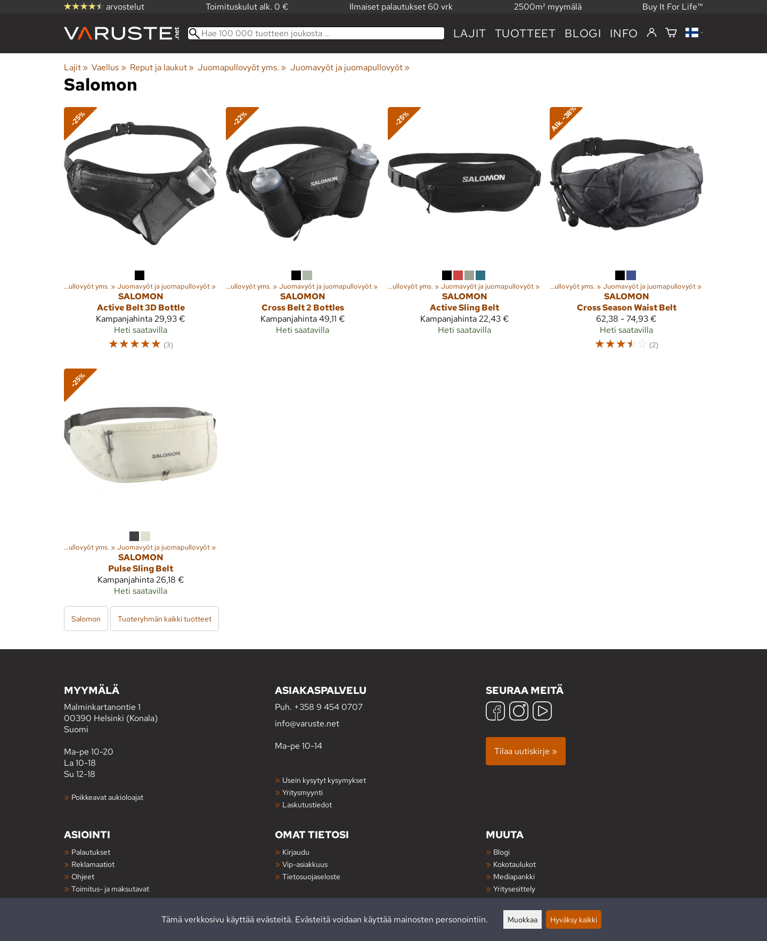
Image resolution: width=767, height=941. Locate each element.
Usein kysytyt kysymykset (324, 780)
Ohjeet (82, 876)
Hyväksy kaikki (573, 919)
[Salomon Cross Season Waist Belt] (626, 233)
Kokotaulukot (514, 864)
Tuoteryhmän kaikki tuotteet (164, 618)
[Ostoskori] (671, 33)
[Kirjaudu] (652, 33)
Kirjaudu (295, 852)
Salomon (86, 618)
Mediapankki (514, 876)
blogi (583, 33)
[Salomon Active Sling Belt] (464, 233)
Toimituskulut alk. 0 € (247, 6)
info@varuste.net (307, 723)
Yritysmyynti (302, 792)
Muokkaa (522, 919)
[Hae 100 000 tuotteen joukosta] (316, 33)
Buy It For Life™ (672, 6)
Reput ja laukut (162, 67)
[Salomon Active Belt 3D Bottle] (140, 233)
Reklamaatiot (93, 864)
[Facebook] (495, 712)
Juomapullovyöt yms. (242, 67)
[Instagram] (518, 712)
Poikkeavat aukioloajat (107, 797)
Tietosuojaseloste (311, 876)
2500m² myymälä (548, 6)
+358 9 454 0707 (328, 707)
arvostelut (104, 6)
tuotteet (525, 33)
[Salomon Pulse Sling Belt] (140, 487)
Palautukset (90, 852)
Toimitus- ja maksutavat (110, 888)
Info (624, 33)
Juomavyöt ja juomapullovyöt (350, 67)
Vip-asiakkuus (305, 864)
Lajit (469, 33)
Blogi (501, 852)
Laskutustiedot (307, 804)
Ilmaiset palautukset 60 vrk (401, 6)
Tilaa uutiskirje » (525, 751)
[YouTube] (542, 712)
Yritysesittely (514, 888)
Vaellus (109, 67)
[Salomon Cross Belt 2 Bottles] (302, 233)
